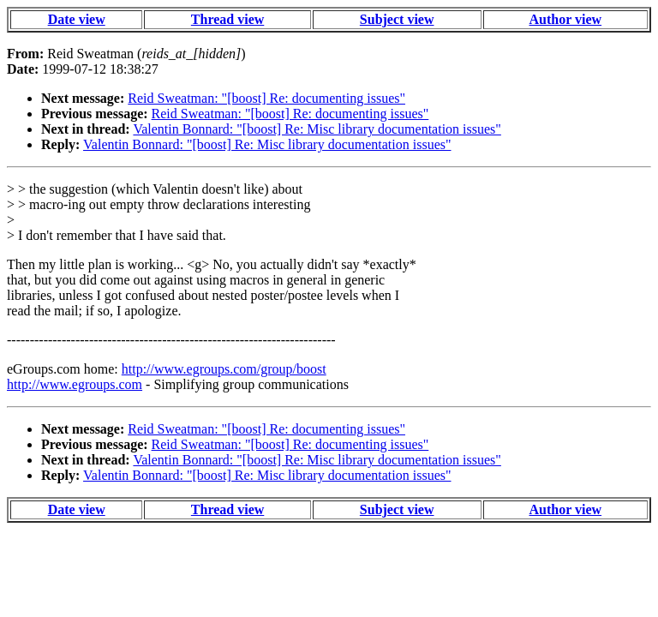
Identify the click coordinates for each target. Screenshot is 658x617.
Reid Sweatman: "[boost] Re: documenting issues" (266, 98)
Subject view (397, 19)
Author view (565, 19)
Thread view (227, 19)
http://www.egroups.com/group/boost (224, 369)
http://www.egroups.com (74, 384)
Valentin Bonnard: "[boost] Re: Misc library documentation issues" (316, 129)
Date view (76, 19)
